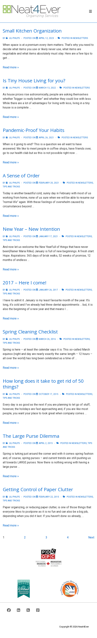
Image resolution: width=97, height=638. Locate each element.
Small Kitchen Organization (32, 30)
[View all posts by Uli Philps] (13, 38)
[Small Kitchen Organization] (46, 38)
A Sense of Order (21, 175)
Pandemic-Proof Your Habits (33, 130)
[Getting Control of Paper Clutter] (49, 497)
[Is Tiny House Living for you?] (47, 87)
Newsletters (80, 38)
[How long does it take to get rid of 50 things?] (48, 394)
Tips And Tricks (11, 186)
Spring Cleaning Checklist (30, 331)
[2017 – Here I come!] (48, 290)
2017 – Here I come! (24, 282)
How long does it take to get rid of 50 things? (43, 384)
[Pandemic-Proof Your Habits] (46, 137)
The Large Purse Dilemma (31, 436)
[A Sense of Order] (49, 183)
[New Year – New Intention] (48, 236)
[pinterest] (37, 610)
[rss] (28, 610)
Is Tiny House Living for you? (34, 80)
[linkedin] (18, 610)
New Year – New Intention (31, 229)
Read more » (11, 67)
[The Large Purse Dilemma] (46, 443)
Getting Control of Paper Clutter (38, 489)
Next (91, 537)
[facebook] (8, 610)
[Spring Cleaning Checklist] (47, 339)
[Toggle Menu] (90, 11)
